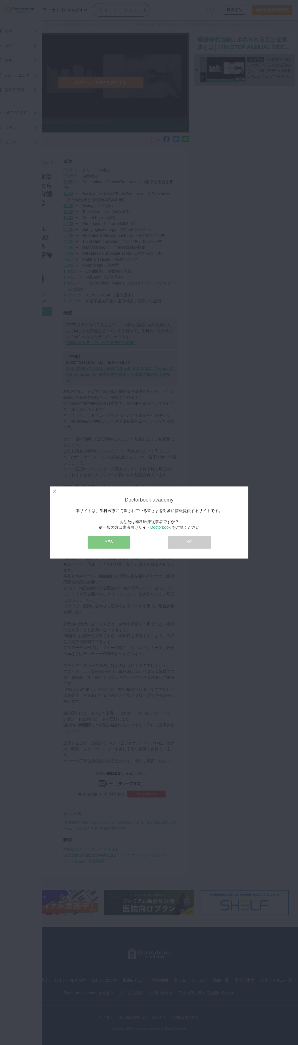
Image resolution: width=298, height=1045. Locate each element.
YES (109, 542)
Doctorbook (160, 527)
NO (189, 542)
